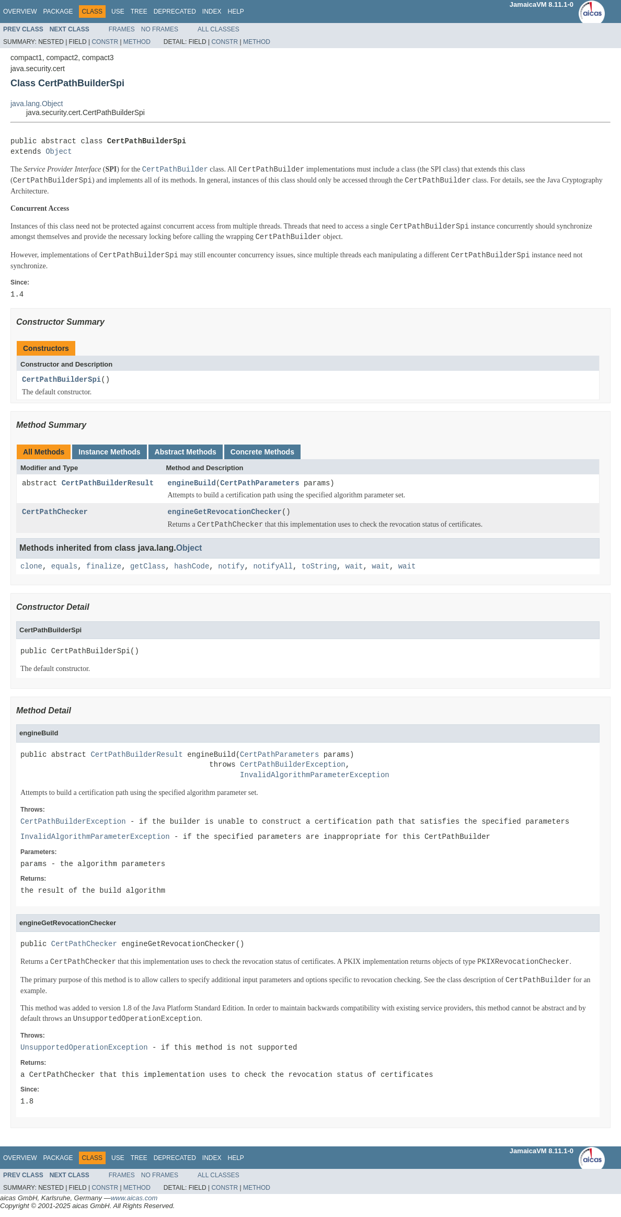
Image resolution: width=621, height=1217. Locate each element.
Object (58, 152)
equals (64, 567)
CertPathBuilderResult (108, 483)
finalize (103, 567)
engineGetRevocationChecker (225, 512)
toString (319, 567)
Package (58, 11)
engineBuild (192, 483)
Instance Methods (109, 452)
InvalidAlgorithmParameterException (314, 775)
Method (137, 42)
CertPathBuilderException (293, 765)
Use (117, 11)
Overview (20, 11)
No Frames (159, 29)
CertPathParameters (259, 483)
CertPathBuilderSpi (61, 380)
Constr (104, 42)
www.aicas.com (134, 1198)
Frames (122, 29)
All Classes (218, 29)
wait (354, 567)
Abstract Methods (185, 452)
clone (31, 567)
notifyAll (273, 567)
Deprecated (175, 11)
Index (212, 11)
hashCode (191, 567)
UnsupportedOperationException (84, 1048)
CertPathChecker (55, 512)
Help (235, 11)
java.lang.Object (36, 103)
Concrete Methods (262, 452)
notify (231, 567)
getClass (147, 567)
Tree (139, 11)
